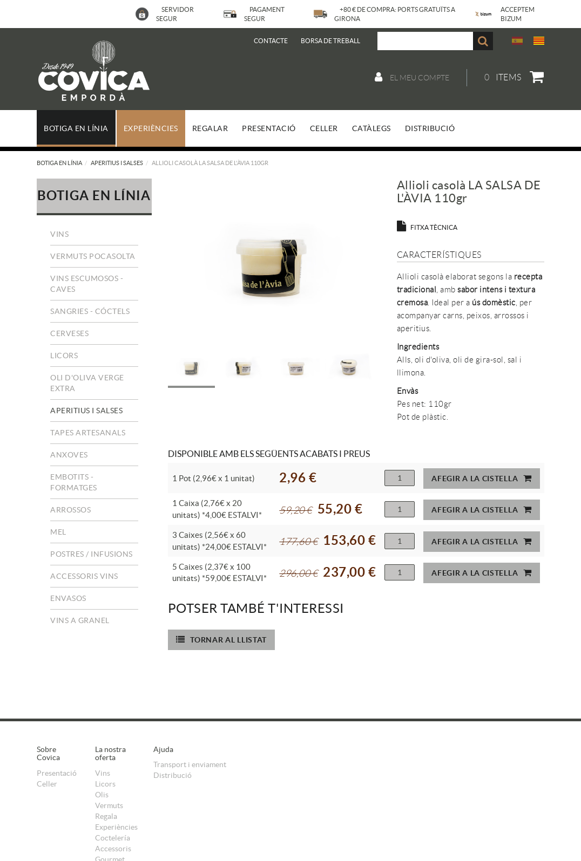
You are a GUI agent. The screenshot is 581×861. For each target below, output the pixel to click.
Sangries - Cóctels (90, 311)
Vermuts (109, 805)
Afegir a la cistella (481, 478)
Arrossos (70, 509)
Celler (47, 784)
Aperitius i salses (117, 163)
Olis (102, 794)
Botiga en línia (59, 163)
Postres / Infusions (91, 554)
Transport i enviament (189, 764)
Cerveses (69, 333)
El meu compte (412, 77)
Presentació (57, 773)
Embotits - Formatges (73, 482)
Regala (106, 816)
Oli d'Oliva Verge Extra (87, 383)
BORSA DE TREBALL (330, 40)
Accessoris (113, 848)
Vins (59, 234)
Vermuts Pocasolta (93, 256)
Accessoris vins (84, 576)
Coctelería (112, 837)
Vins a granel (80, 620)
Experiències (116, 827)
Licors (64, 355)
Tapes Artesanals (87, 432)
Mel (58, 532)
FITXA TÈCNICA (427, 227)
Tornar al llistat (221, 639)
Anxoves (69, 454)
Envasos (68, 598)
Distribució (172, 775)
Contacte (271, 40)
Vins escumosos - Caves (86, 283)
